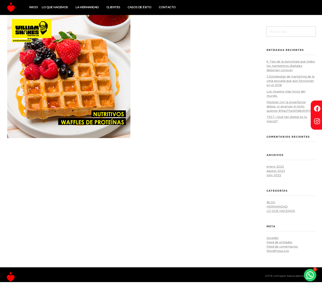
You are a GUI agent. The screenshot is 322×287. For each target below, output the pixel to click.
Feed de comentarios (282, 246)
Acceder (273, 238)
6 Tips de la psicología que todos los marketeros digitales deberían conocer (291, 66)
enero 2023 (275, 166)
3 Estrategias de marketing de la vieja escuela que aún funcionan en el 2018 (290, 81)
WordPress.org (278, 251)
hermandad (277, 206)
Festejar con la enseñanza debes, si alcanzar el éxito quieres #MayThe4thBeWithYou (291, 106)
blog (271, 202)
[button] (310, 275)
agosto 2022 (276, 171)
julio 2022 (274, 175)
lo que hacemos (281, 211)
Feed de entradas (279, 242)
